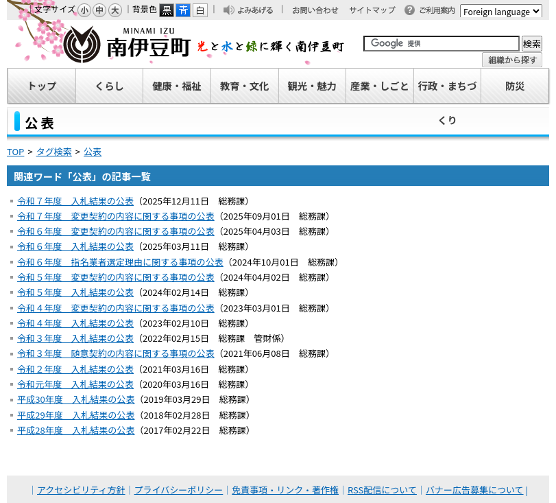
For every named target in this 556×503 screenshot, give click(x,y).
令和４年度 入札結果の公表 (75, 322)
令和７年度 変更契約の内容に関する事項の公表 (116, 215)
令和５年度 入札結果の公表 (75, 292)
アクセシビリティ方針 (81, 489)
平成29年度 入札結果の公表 (75, 414)
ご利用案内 (440, 11)
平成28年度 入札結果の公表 (75, 429)
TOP (15, 151)
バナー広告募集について (475, 489)
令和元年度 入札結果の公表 (75, 383)
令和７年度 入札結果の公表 (75, 200)
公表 (92, 151)
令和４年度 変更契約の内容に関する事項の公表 (116, 307)
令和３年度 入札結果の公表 (75, 337)
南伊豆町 (176, 44)
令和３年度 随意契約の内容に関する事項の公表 (116, 353)
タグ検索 (54, 151)
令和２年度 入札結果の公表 (75, 368)
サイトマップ (378, 11)
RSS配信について (382, 489)
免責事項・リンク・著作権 (285, 489)
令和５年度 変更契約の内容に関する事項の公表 (116, 276)
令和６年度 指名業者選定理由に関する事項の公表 (120, 261)
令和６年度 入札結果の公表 (75, 246)
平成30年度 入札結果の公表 (75, 399)
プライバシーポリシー (178, 489)
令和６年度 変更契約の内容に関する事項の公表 (116, 230)
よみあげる (259, 11)
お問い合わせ (322, 11)
